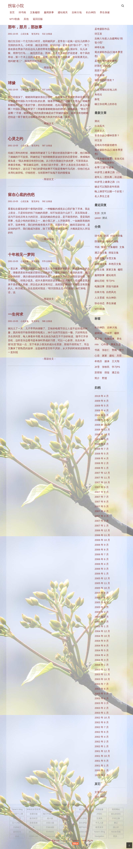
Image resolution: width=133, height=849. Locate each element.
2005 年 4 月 (101, 612)
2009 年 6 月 (101, 400)
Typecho (75, 840)
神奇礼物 (100, 47)
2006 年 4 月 (101, 564)
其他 (26, 19)
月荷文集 (100, 258)
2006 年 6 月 (101, 559)
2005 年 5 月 (101, 607)
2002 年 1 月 (101, 746)
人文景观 (100, 297)
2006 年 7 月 (101, 554)
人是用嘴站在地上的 (106, 89)
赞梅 (114, 350)
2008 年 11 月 (102, 429)
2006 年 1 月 (101, 573)
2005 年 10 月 (102, 588)
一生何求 (15, 314)
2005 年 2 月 (101, 621)
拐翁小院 (16, 5)
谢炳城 (98, 333)
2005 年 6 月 (101, 602)
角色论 (98, 94)
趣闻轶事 (49, 12)
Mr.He (90, 840)
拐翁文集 (114, 252)
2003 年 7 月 (101, 684)
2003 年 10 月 (102, 679)
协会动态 (100, 303)
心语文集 (100, 269)
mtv (97, 344)
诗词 (106, 235)
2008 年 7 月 (101, 448)
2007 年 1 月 (101, 525)
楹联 (120, 269)
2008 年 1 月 (101, 468)
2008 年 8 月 (101, 444)
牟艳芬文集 (115, 263)
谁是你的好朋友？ (104, 80)
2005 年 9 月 (101, 592)
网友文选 (116, 344)
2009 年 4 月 (101, 410)
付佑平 (108, 333)
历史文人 (100, 130)
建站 (111, 355)
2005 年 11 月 (102, 583)
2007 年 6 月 (101, 501)
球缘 (12, 83)
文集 (121, 247)
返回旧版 (38, 19)
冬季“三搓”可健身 (104, 167)
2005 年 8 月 (101, 597)
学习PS (110, 280)
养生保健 (105, 12)
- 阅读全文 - (48, 67)
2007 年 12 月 (102, 472)
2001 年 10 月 (102, 756)
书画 (97, 247)
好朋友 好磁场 (102, 65)
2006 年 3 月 (101, 568)
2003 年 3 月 (101, 703)
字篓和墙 (100, 75)
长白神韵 (91, 12)
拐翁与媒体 (112, 286)
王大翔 (115, 361)
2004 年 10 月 (102, 636)
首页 (12, 12)
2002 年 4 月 (101, 736)
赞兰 (121, 350)
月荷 (119, 355)
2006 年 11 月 (102, 535)
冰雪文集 (111, 258)
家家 (104, 355)
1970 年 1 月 (101, 775)
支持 (97, 213)
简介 (97, 378)
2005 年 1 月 (101, 626)
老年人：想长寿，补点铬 (108, 177)
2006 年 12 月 (102, 530)
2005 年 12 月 (102, 578)
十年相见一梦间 (21, 255)
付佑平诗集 (116, 235)
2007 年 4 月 (101, 511)
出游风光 (100, 125)
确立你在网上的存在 (106, 104)
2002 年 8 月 (101, 722)
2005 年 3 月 (101, 616)
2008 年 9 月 (101, 439)
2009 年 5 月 (101, 405)
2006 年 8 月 (101, 549)
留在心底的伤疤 (21, 195)
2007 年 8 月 (101, 492)
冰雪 (97, 366)
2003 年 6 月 (101, 688)
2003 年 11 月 (102, 674)
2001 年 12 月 (102, 751)
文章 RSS (100, 792)
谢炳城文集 (101, 263)
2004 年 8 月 (101, 645)
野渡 (104, 378)
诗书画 (22, 12)
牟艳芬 (98, 361)
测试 (97, 121)
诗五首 (98, 33)
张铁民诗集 (112, 241)
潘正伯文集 (101, 252)
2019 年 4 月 (101, 396)
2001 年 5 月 (101, 760)
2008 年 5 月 (101, 453)
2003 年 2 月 (101, 708)
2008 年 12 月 (102, 424)
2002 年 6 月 (101, 732)
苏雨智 (98, 372)
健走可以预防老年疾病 (107, 186)
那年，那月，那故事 (25, 27)
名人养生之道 (102, 196)
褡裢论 (98, 84)
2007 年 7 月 (101, 496)
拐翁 (107, 372)
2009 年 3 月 (101, 415)
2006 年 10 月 (102, 540)
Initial (84, 840)
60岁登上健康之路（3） (108, 181)
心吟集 (104, 344)
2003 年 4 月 (101, 698)
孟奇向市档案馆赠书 (106, 60)
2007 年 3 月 (101, 516)
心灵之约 (15, 139)
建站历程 (100, 280)
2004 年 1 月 (101, 664)
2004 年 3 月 (101, 660)
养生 (119, 338)
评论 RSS (100, 796)
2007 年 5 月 (101, 506)
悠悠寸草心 (101, 70)
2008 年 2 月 (101, 463)
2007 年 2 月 (101, 520)
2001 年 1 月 (101, 765)
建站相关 (63, 12)
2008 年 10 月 (102, 434)
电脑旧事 (100, 286)
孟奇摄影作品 (102, 28)
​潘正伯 (115, 372)
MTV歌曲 (15, 19)
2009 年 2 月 (101, 420)
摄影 (103, 247)
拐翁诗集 (100, 241)
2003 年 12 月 (102, 669)
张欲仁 (105, 350)
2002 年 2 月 (101, 741)
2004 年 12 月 (102, 631)
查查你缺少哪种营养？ (107, 135)
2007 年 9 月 (101, 487)
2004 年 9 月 (101, 640)
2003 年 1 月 (101, 712)
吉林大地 (77, 12)
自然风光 (111, 292)
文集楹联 (35, 12)
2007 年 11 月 (102, 477)
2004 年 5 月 (101, 650)
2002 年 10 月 (102, 717)
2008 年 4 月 (101, 458)
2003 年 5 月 (101, 693)
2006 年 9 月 (101, 544)
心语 (97, 355)
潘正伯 (98, 338)
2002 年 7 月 (101, 727)
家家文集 (111, 269)
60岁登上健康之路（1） (108, 172)
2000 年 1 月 (101, 770)
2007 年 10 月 (102, 482)
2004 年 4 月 (101, 655)
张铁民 (105, 366)
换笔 (97, 99)
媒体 (107, 361)
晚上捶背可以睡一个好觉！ (109, 191)
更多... (116, 836)
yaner (98, 217)
